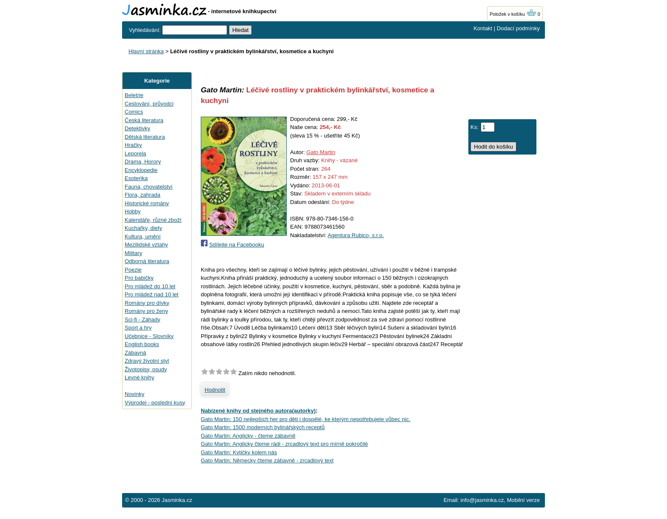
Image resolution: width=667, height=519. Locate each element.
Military (133, 253)
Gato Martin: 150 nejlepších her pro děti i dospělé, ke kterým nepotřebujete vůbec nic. (305, 419)
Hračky (133, 145)
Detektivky (137, 128)
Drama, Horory (143, 161)
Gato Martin (320, 152)
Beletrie (134, 95)
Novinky (134, 394)
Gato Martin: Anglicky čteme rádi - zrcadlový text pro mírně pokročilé (284, 444)
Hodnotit (215, 390)
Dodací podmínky (518, 28)
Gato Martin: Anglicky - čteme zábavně (248, 436)
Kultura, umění (143, 236)
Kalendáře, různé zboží (153, 220)
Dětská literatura (145, 137)
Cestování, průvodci (149, 103)
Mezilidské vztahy (146, 244)
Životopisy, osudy (146, 369)
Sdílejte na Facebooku (236, 244)
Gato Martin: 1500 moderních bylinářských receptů (263, 427)
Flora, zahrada (142, 195)
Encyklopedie (141, 170)
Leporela (135, 153)
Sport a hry (138, 327)
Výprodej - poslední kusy (155, 402)
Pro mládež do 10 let (150, 286)
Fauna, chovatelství (149, 187)
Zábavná (135, 353)
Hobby (133, 211)
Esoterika (136, 178)
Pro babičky (139, 278)
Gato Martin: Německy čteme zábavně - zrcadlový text (267, 460)
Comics (134, 112)
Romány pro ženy (146, 311)
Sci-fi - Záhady (142, 319)
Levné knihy (139, 377)
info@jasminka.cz (482, 500)
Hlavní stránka (146, 51)
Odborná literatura (147, 261)
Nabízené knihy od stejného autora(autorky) (258, 410)
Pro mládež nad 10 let (151, 294)
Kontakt (482, 28)
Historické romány (147, 203)
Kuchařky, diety (143, 228)
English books (142, 344)
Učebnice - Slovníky (149, 336)
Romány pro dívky (147, 303)
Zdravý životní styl (147, 361)
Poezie (133, 270)
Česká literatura (144, 120)
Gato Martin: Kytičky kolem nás (239, 452)
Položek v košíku (513, 14)
